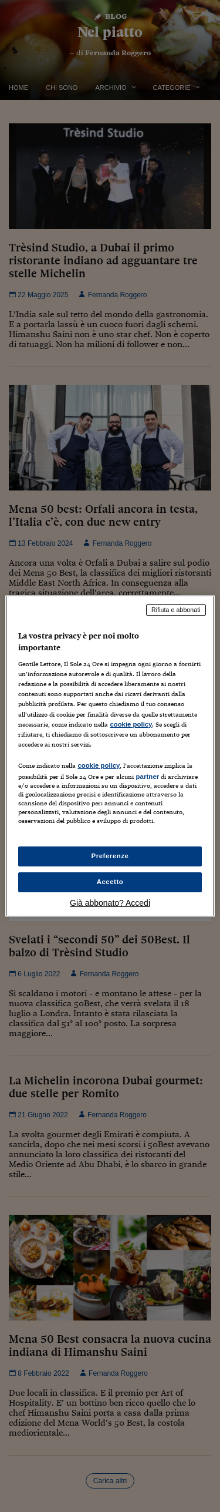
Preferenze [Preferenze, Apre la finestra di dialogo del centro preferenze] (110, 855)
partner (147, 776)
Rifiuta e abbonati (176, 609)
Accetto (110, 881)
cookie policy (131, 724)
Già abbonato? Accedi (110, 903)
